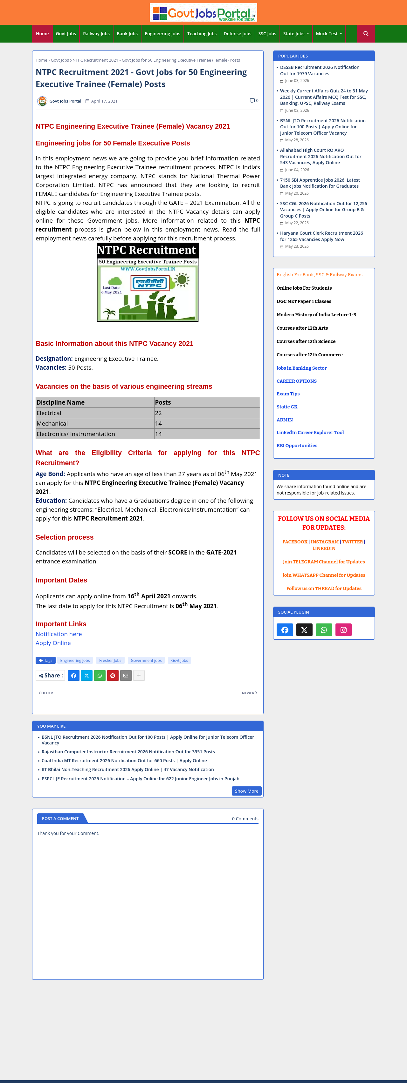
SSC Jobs (267, 33)
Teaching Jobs (202, 33)
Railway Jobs (96, 33)
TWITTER (352, 542)
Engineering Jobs (162, 33)
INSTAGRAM (325, 542)
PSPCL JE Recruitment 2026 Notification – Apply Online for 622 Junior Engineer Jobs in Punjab (140, 779)
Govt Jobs (66, 33)
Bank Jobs (127, 33)
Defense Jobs (237, 33)
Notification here (59, 634)
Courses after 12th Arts (302, 328)
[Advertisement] (203, 1030)
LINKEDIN (324, 548)
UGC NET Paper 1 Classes (304, 301)
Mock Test (327, 33)
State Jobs (294, 33)
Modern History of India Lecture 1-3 (316, 315)
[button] (366, 34)
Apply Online (53, 643)
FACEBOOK (295, 542)
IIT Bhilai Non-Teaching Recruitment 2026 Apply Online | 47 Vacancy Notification (128, 769)
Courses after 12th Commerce (310, 355)
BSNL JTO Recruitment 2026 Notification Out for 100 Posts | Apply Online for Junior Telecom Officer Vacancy (148, 740)
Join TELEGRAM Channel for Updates (324, 562)
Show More (247, 791)
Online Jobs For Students (304, 288)
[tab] (42, 34)
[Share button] (139, 675)
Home (42, 33)
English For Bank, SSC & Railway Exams (319, 275)
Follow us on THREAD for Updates (324, 588)
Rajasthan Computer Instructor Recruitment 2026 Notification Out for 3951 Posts (128, 752)
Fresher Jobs (110, 660)
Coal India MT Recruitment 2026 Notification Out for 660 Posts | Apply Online (124, 760)
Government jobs (146, 660)
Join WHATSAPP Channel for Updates (324, 575)
